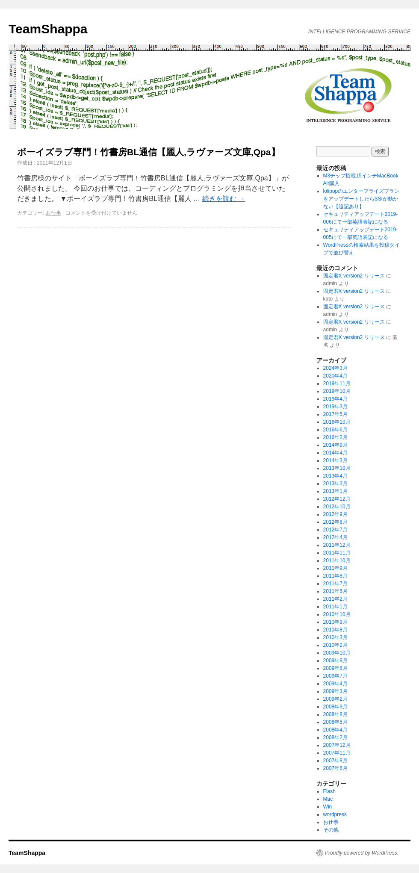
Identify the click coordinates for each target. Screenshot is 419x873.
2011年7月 (335, 584)
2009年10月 (337, 653)
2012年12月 (337, 499)
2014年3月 (335, 460)
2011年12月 (337, 545)
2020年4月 (335, 376)
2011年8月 (335, 576)
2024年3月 (335, 368)
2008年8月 (335, 714)
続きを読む (223, 198)
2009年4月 (335, 684)
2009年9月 (335, 661)
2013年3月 (335, 484)
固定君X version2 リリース (354, 276)
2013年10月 (337, 468)
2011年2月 (335, 599)
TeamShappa (48, 29)
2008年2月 (335, 737)
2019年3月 (335, 407)
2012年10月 (337, 507)
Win (327, 807)
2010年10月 (337, 614)
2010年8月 (335, 630)
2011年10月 (337, 560)
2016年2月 (335, 437)
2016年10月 (337, 422)
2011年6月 (335, 591)
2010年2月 (335, 645)
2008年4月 (335, 730)
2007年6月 (335, 768)
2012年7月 (335, 530)
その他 (331, 830)
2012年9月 (335, 514)
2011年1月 (335, 607)
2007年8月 (335, 761)
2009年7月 (335, 676)
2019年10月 (337, 391)
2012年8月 (335, 522)
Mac (328, 799)
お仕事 (53, 213)
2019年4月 (335, 399)
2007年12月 (337, 745)
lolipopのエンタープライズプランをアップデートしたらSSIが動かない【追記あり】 (361, 198)
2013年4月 (335, 476)
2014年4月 (335, 453)
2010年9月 (335, 622)
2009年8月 (335, 668)
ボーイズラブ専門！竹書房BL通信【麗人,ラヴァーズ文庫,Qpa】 (148, 152)
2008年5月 (335, 722)
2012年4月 (335, 537)
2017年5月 (335, 414)
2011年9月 (335, 568)
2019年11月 (337, 383)
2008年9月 (335, 707)
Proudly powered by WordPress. (361, 853)
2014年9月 (335, 445)
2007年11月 (337, 753)
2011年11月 (337, 553)
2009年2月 (335, 699)
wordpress (335, 814)
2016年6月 (335, 430)
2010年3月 (335, 637)
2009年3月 (335, 691)
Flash (329, 791)
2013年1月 (335, 491)
